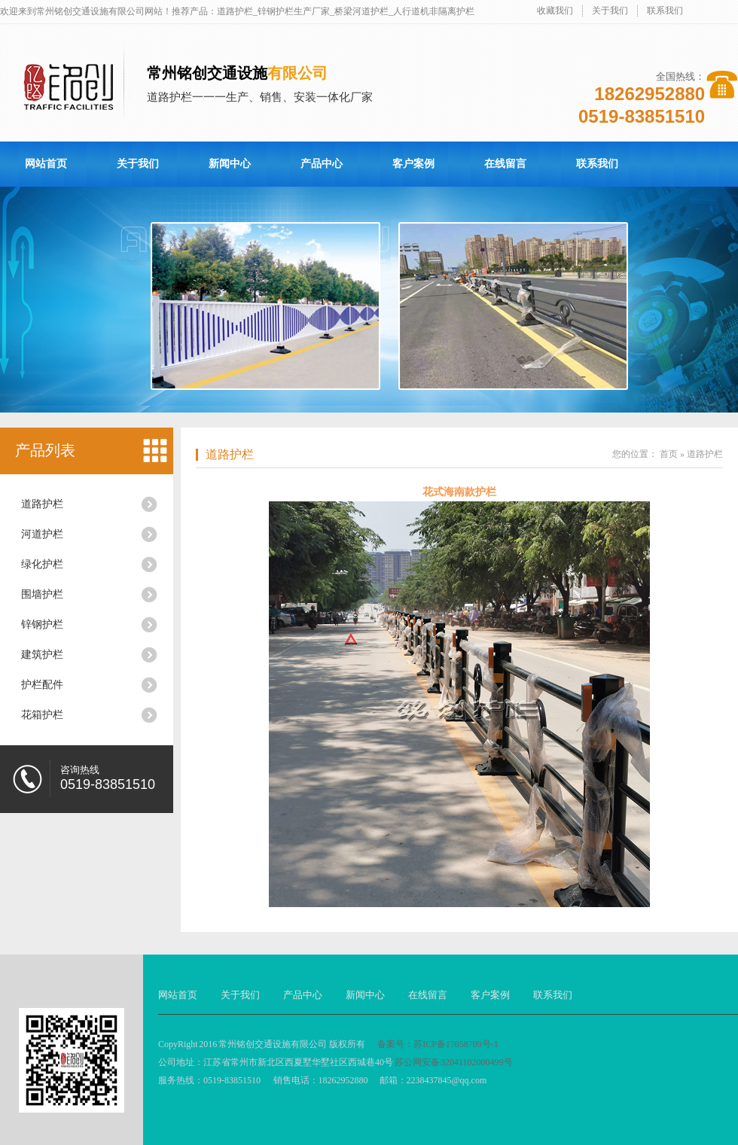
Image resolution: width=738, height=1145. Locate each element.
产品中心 (321, 163)
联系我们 (665, 10)
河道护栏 (42, 534)
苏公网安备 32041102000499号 (454, 1062)
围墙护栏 (42, 594)
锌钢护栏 (42, 624)
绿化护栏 (42, 564)
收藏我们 (555, 10)
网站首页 (46, 163)
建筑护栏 (42, 654)
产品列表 (45, 450)
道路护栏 (42, 504)
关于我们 (610, 10)
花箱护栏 (42, 714)
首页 (669, 454)
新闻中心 (230, 163)
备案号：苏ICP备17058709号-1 (438, 1044)
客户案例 (413, 163)
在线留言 (505, 163)
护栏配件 (42, 684)
